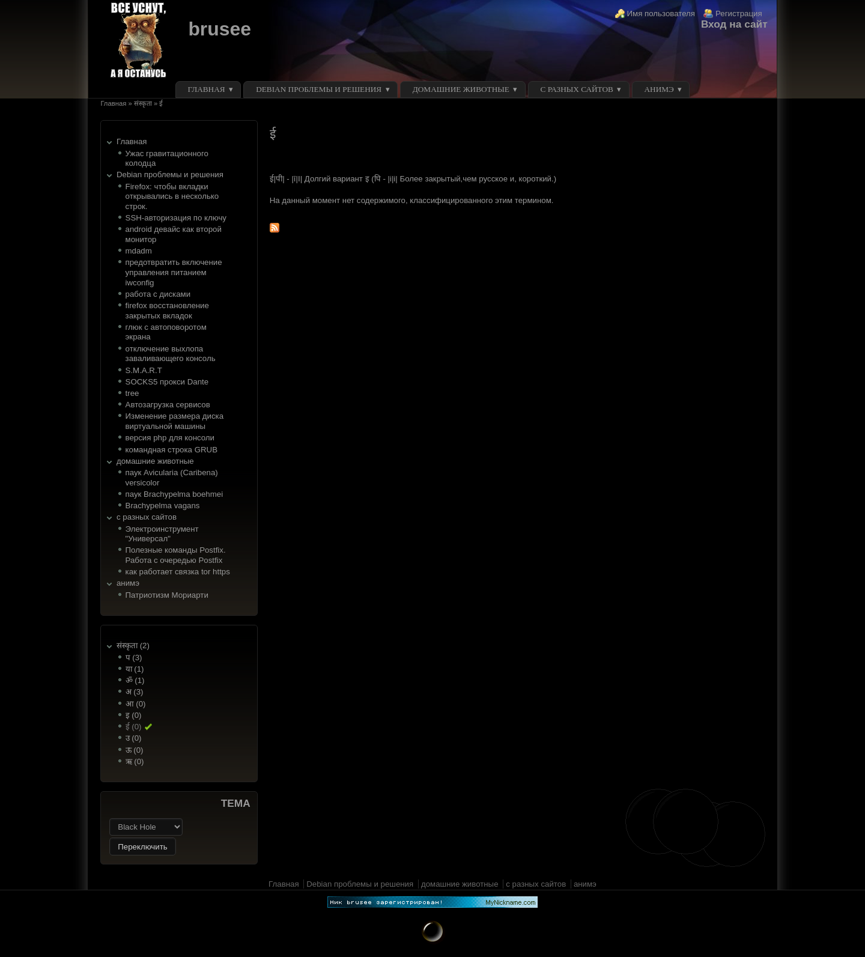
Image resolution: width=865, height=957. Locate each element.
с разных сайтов (576, 89)
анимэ (658, 89)
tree (132, 393)
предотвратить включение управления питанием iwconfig (174, 272)
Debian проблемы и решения (318, 89)
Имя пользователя (661, 13)
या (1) (135, 668)
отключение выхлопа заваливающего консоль (171, 353)
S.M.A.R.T (144, 370)
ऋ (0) (135, 761)
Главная (206, 89)
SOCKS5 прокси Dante (167, 381)
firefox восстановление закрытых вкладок (167, 310)
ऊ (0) (135, 750)
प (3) (134, 657)
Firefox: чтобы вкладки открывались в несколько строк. (172, 196)
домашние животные (461, 89)
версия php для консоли (170, 437)
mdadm (139, 250)
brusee (219, 29)
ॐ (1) (135, 680)
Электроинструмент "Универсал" (162, 534)
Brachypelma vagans (163, 505)
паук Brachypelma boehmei (174, 494)
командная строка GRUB (171, 449)
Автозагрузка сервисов (168, 404)
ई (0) (134, 726)
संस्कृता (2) (133, 645)
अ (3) (135, 691)
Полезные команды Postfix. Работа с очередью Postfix (176, 555)
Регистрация (738, 13)
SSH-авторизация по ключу (176, 217)
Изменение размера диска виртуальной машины (175, 421)
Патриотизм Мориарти (167, 595)
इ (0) (134, 715)
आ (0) (136, 703)
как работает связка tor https (178, 571)
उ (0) (134, 738)
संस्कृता (143, 103)
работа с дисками (158, 294)
